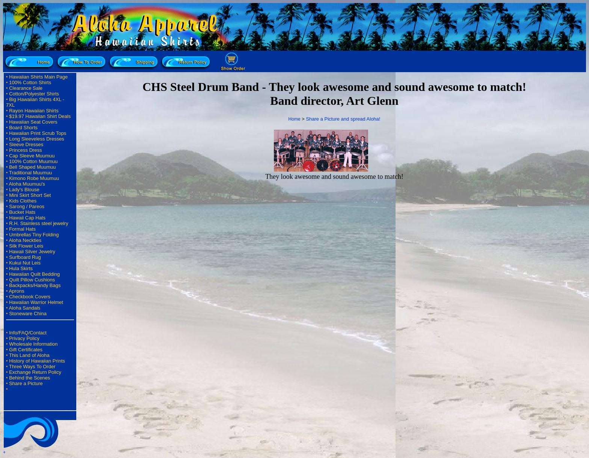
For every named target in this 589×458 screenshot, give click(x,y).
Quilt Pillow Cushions (32, 280)
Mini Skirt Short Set (30, 195)
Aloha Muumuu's (27, 184)
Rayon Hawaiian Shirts (34, 110)
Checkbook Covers (29, 296)
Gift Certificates (25, 349)
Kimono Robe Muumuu (34, 178)
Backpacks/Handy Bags (34, 285)
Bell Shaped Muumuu (32, 167)
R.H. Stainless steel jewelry (38, 223)
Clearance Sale (25, 88)
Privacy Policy (24, 338)
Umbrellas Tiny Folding (34, 234)
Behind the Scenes (29, 378)
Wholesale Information (33, 344)
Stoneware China (28, 313)
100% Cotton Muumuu (33, 161)
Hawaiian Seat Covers (33, 122)
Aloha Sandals (24, 308)
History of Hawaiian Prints (37, 361)
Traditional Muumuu (30, 172)
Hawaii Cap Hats (27, 218)
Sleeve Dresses (26, 144)
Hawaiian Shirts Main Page (38, 77)
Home (294, 119)
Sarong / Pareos (26, 206)
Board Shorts (23, 127)
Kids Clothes (22, 201)
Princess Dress (25, 150)
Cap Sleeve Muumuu (31, 156)
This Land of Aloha (29, 355)
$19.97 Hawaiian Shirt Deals (40, 116)
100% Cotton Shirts (30, 82)
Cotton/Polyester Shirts (34, 94)
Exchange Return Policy (35, 372)
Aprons (16, 291)
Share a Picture (26, 383)
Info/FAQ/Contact (28, 333)
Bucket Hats (22, 212)
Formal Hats (22, 229)
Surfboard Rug (25, 257)
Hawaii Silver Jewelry (32, 251)
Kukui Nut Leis (25, 263)
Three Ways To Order (32, 366)
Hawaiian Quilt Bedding (34, 274)
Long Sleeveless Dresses (36, 139)
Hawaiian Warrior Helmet (36, 302)
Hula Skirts (21, 268)
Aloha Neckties (25, 240)
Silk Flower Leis (26, 246)
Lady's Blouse (24, 189)
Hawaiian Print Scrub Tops (37, 133)
